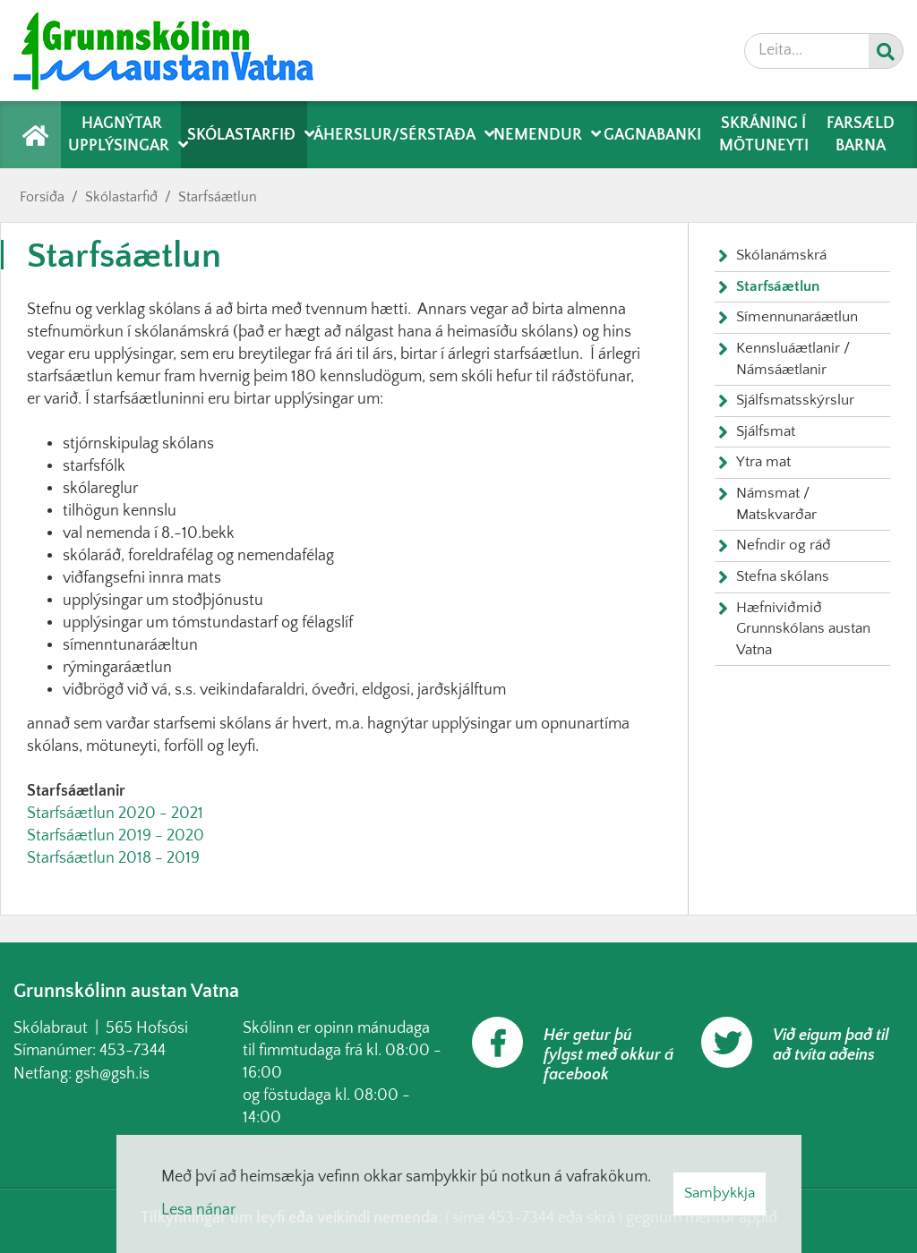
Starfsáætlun (217, 197)
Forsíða (42, 197)
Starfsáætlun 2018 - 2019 (113, 858)
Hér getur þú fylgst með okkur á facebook (608, 1055)
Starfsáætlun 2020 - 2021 (115, 814)
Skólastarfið (121, 197)
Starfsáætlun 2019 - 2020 (115, 836)
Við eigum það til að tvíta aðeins (831, 1045)
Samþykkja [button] (719, 1193)
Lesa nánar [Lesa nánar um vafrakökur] (198, 1210)
